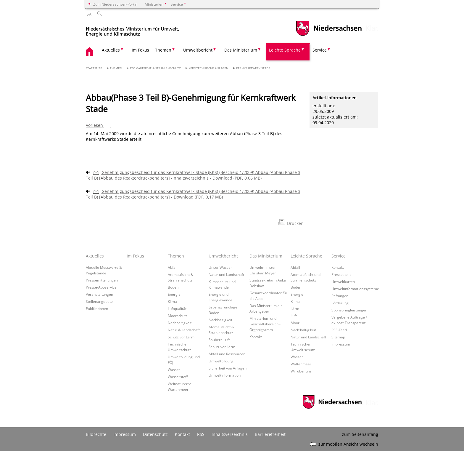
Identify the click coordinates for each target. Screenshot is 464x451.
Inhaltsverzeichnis (230, 434)
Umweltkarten (343, 281)
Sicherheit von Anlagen (227, 368)
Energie (174, 294)
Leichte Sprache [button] (285, 50)
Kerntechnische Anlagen (208, 68)
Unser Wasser (220, 267)
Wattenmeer (301, 364)
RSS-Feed (339, 329)
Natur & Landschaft (184, 329)
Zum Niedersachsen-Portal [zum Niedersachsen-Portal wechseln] (115, 4)
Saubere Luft (219, 339)
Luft (294, 315)
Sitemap (338, 337)
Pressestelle (341, 274)
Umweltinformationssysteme (355, 288)
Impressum (340, 344)
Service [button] (319, 50)
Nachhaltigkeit (179, 322)
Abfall (172, 267)
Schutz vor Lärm (181, 337)
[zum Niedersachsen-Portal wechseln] (329, 35)
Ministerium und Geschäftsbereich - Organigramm (265, 324)
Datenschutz (155, 434)
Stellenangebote (99, 301)
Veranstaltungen (99, 294)
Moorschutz (177, 315)
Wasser (174, 369)
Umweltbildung (221, 361)
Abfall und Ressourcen (227, 353)
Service (338, 256)
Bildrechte (96, 434)
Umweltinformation (225, 375)
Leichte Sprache (306, 256)
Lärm (295, 308)
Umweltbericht (223, 256)
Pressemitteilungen (102, 280)
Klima (172, 301)
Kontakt (255, 336)
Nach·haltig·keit (303, 329)
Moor (295, 322)
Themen (116, 68)
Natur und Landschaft (226, 274)
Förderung (340, 302)
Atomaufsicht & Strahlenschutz (155, 68)
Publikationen (97, 308)
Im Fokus (140, 50)
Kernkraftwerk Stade (253, 68)
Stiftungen (339, 295)
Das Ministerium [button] (240, 50)
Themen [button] (163, 50)
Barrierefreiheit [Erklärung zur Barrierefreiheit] (270, 434)
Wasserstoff (178, 376)
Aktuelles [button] (111, 50)
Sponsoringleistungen (349, 310)
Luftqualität (177, 308)
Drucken (295, 223)
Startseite (94, 68)
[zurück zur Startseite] (132, 29)
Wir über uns (301, 371)
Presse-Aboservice (101, 287)
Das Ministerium (265, 256)
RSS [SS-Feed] (200, 434)
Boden (173, 287)
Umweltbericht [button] (197, 50)
